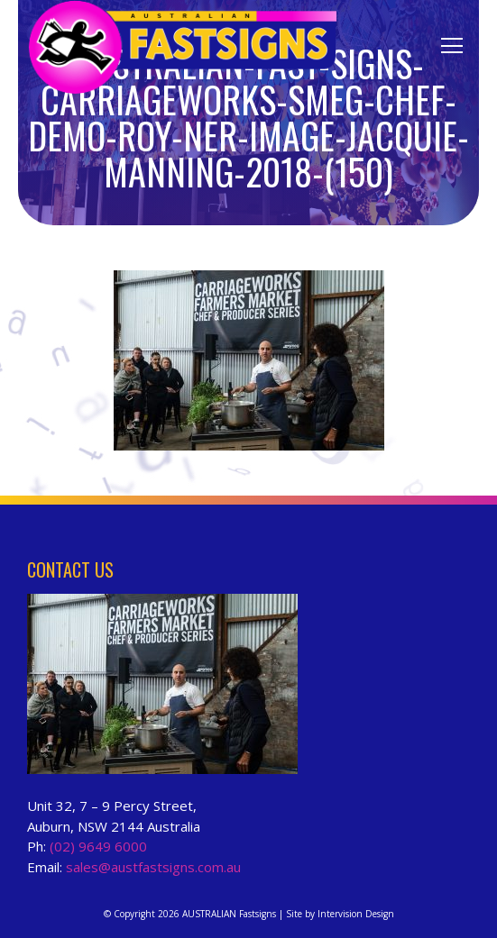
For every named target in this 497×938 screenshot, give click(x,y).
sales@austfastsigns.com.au (153, 867)
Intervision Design (356, 913)
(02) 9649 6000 (98, 846)
